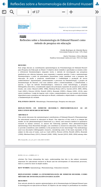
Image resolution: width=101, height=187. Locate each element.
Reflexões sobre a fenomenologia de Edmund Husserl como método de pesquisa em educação (55, 4)
